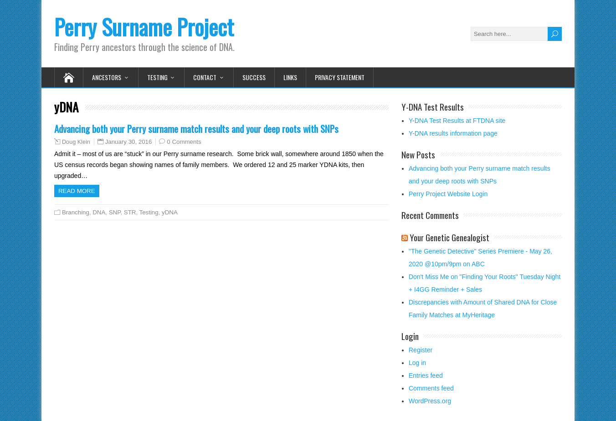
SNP (115, 212)
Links (290, 77)
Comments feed (431, 388)
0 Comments (184, 141)
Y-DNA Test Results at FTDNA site (457, 120)
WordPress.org (430, 401)
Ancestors (106, 77)
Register (420, 350)
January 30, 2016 (128, 141)
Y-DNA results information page (453, 133)
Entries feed (426, 375)
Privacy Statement (339, 77)
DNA (98, 212)
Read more (76, 191)
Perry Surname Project (144, 26)
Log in (417, 362)
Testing (157, 77)
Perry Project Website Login (448, 194)
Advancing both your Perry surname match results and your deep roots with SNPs (196, 129)
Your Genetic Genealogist (449, 237)
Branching (75, 212)
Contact (204, 77)
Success (254, 77)
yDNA (170, 212)
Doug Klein (76, 142)
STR (130, 212)
